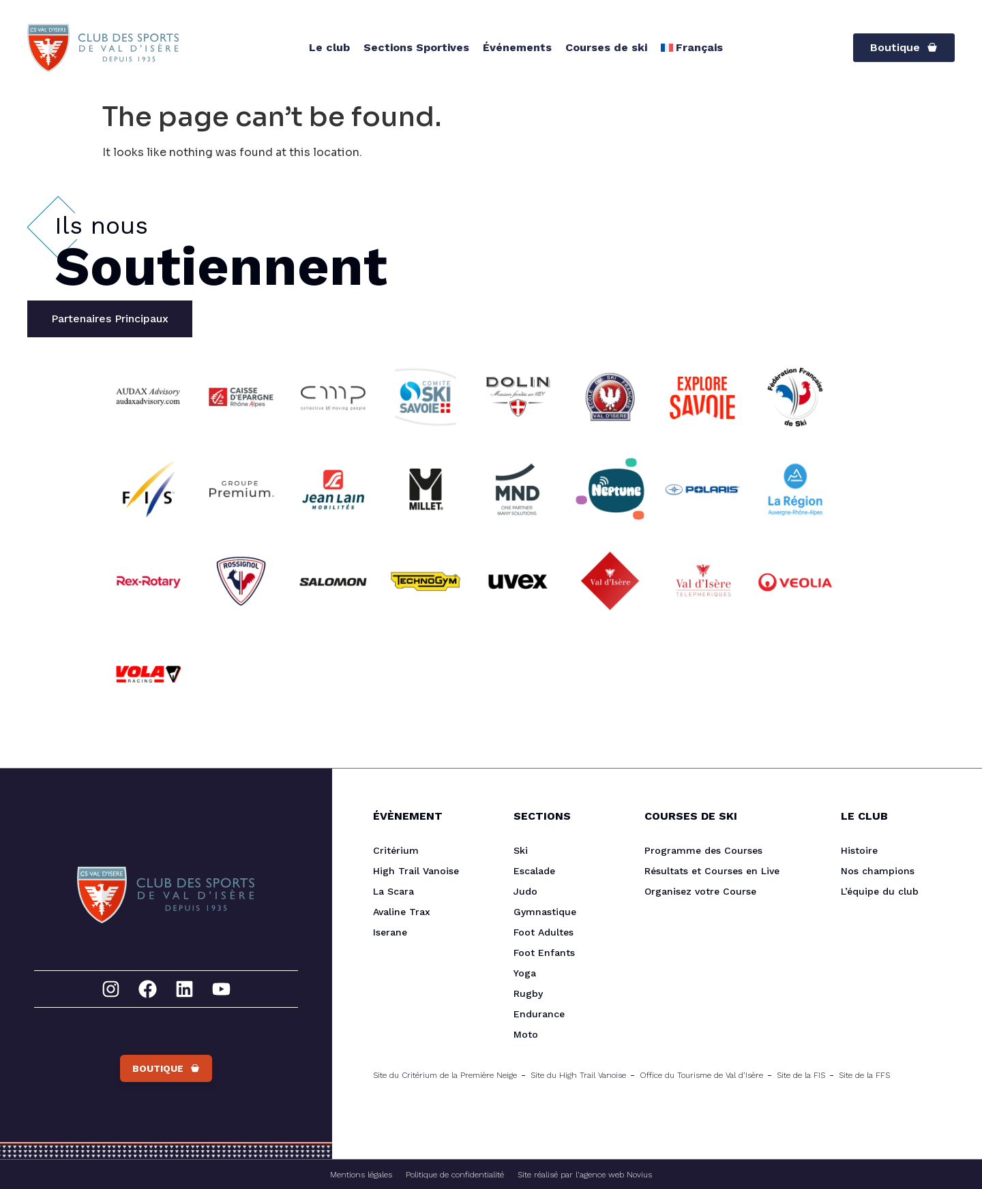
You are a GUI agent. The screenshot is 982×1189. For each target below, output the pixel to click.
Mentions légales (361, 1174)
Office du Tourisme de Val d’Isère (701, 1075)
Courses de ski (606, 47)
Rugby (528, 993)
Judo (525, 891)
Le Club (864, 815)
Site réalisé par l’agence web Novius (585, 1174)
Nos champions (877, 870)
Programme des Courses (703, 850)
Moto (526, 1034)
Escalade (534, 870)
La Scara (393, 891)
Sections (542, 815)
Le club (329, 47)
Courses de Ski (690, 815)
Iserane (390, 932)
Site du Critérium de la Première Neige (445, 1075)
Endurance (539, 1013)
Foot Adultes (544, 932)
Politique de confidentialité (455, 1174)
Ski (521, 850)
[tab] (109, 318)
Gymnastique (545, 911)
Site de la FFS (864, 1075)
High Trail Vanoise (416, 870)
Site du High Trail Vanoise (578, 1075)
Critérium (396, 850)
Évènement (408, 815)
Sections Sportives (416, 47)
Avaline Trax (401, 911)
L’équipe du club (880, 891)
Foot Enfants (544, 952)
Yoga (525, 973)
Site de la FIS (801, 1075)
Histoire (859, 850)
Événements (517, 47)
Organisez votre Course (700, 891)
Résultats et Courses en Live (711, 870)
